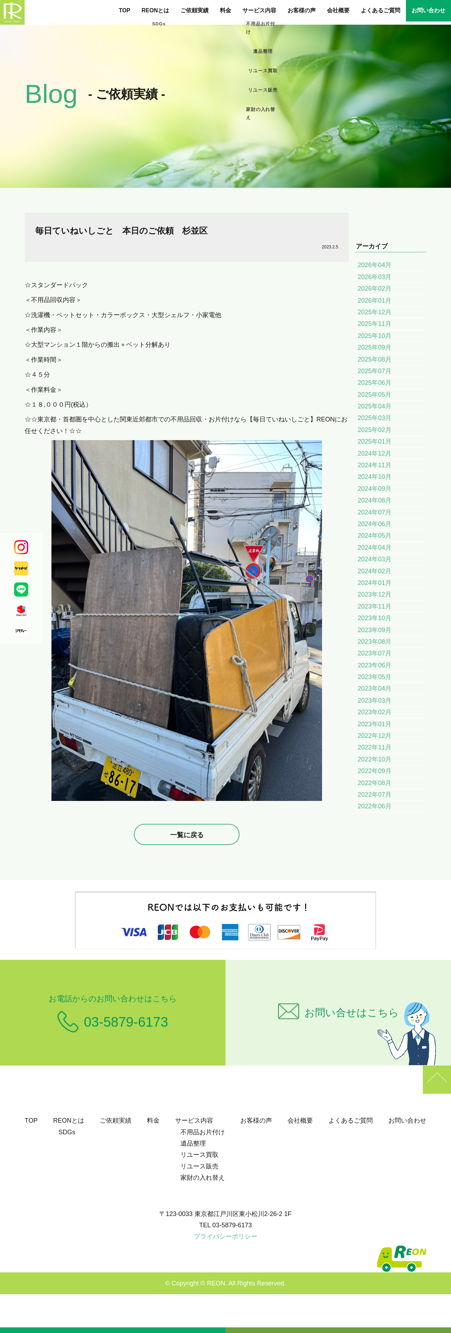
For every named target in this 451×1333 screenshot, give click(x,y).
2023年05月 (374, 676)
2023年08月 (374, 641)
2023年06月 (374, 665)
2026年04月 (374, 265)
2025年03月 (374, 417)
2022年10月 (374, 759)
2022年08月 (374, 782)
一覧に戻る (187, 835)
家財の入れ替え (202, 1177)
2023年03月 (374, 700)
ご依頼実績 (194, 10)
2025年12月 (374, 312)
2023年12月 (374, 594)
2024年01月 (374, 582)
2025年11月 (374, 323)
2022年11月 (374, 747)
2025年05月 (374, 394)
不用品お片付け (202, 1132)
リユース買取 (199, 1154)
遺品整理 (193, 1143)
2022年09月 (374, 771)
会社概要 (338, 10)
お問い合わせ (428, 10)
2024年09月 (374, 488)
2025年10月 (374, 335)
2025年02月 (374, 429)
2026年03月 (374, 276)
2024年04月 (374, 547)
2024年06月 (374, 523)
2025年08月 (374, 359)
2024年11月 (374, 465)
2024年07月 (374, 512)
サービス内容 (259, 10)
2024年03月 (374, 559)
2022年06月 (374, 806)
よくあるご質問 (380, 10)
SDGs (66, 1132)
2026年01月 (374, 300)
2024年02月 (374, 571)
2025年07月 (374, 371)
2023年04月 (374, 688)
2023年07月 (374, 653)
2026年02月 (374, 288)
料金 (225, 10)
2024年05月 (374, 535)
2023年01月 (374, 724)
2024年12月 (374, 453)
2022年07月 (374, 794)
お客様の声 (302, 10)
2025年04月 (374, 406)
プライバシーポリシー (225, 1236)
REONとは (155, 10)
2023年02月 (374, 712)
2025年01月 (374, 441)
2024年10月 (374, 476)
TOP (124, 10)
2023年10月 (374, 618)
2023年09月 (374, 630)
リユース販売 (199, 1166)
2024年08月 (374, 500)
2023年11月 (374, 606)
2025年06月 (374, 382)
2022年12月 (374, 735)
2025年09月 (374, 347)
